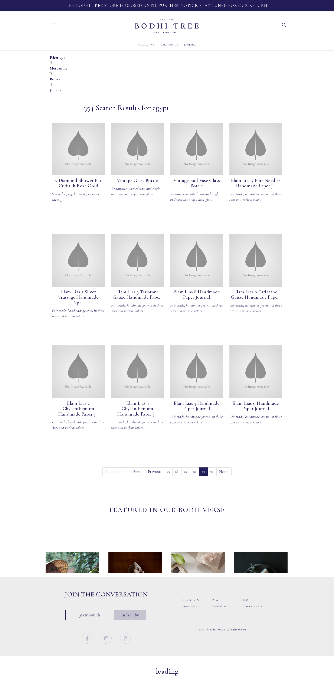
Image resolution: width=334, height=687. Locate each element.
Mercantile (169, 44)
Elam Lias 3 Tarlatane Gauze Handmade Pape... (138, 294)
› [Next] (224, 471)
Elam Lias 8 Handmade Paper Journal (196, 294)
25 (168, 471)
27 (185, 471)
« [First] (136, 471)
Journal (190, 44)
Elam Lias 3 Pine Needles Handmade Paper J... (256, 183)
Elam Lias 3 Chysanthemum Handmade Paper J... (137, 408)
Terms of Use (219, 617)
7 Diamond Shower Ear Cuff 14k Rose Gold (78, 183)
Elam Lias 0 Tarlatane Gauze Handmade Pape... (256, 294)
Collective (146, 44)
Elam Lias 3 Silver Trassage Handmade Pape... (78, 297)
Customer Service (252, 617)
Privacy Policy (189, 617)
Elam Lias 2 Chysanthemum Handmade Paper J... (78, 408)
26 (177, 471)
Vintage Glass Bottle (137, 180)
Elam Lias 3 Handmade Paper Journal (196, 406)
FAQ (245, 611)
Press (215, 611)
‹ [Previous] (153, 471)
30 (212, 471)
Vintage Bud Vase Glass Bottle (196, 183)
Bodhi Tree (167, 26)
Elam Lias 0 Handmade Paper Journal (255, 406)
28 (194, 471)
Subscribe (130, 626)
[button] (284, 25)
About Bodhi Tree (191, 611)
